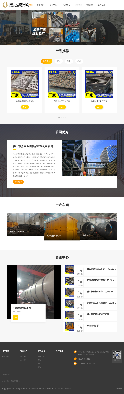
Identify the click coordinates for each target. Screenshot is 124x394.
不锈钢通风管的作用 (22, 308)
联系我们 (101, 5)
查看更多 (18, 182)
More (24, 107)
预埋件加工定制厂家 (62, 101)
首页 (31, 5)
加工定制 (46, 61)
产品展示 (67, 5)
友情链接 (5, 374)
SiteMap (119, 389)
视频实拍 (90, 5)
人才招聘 (23, 360)
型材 (69, 61)
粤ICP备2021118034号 (63, 389)
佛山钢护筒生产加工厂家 (98, 314)
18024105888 (84, 358)
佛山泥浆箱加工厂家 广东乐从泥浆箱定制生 (102, 269)
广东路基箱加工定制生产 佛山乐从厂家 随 (102, 280)
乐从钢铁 (5, 381)
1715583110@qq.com (86, 363)
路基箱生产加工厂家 (99, 101)
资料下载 (23, 356)
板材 (79, 61)
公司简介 (5, 356)
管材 (58, 61)
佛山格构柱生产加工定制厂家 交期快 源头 (102, 291)
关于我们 (41, 5)
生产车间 (78, 5)
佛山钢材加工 (15, 381)
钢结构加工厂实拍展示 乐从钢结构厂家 (102, 303)
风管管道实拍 (93, 326)
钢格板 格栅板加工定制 (25, 101)
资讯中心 (54, 5)
